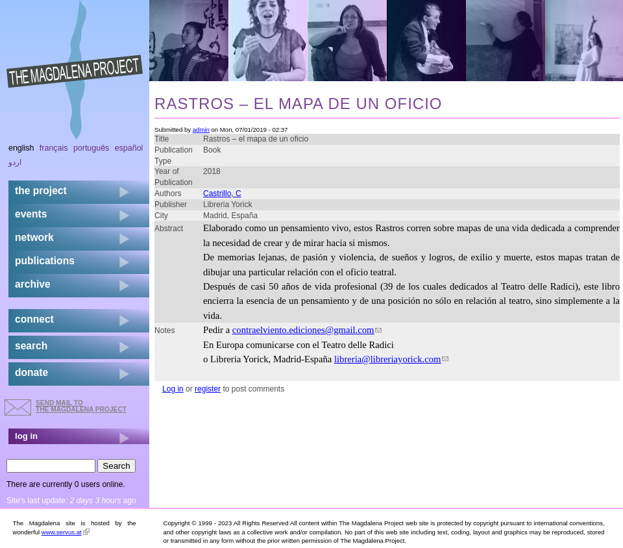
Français (54, 148)
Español (129, 148)
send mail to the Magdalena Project (81, 406)
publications (45, 260)
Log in (173, 388)
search (31, 345)
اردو (14, 162)
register (208, 388)
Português (91, 148)
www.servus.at (66, 532)
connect (34, 319)
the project (41, 190)
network (34, 237)
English (21, 148)
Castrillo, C (222, 193)
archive (33, 284)
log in (26, 436)
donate (31, 372)
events (31, 213)
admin (201, 129)
